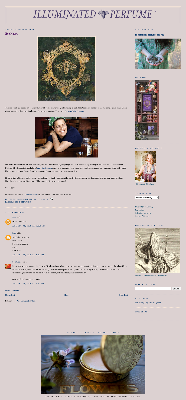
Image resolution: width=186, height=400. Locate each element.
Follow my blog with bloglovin (148, 303)
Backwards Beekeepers (74, 111)
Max (14, 217)
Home (66, 295)
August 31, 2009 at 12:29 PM (28, 226)
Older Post (123, 295)
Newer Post (10, 295)
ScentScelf (16, 262)
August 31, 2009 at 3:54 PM (28, 283)
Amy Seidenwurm (44, 168)
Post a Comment (12, 290)
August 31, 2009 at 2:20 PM (28, 254)
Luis (14, 233)
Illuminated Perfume (30, 194)
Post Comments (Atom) (26, 301)
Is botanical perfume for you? (150, 34)
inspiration (25, 202)
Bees (15, 202)
